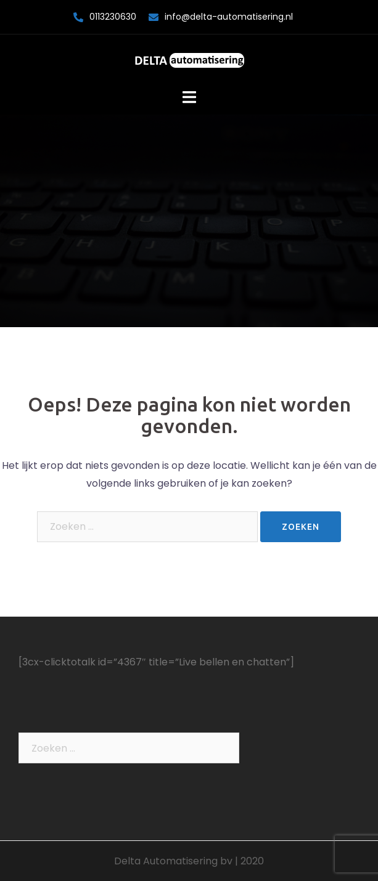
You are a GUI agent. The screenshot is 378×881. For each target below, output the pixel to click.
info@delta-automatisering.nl (229, 16)
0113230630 (112, 16)
